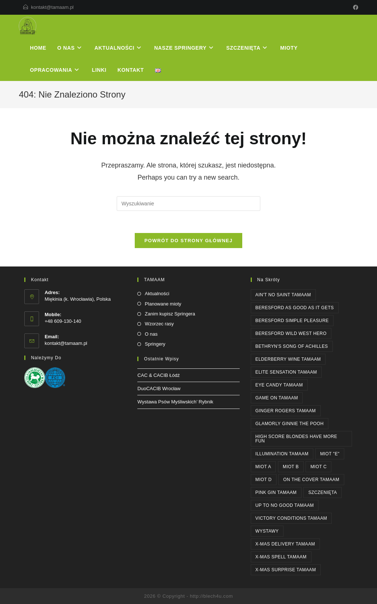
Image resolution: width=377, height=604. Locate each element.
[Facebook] (354, 7)
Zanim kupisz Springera (170, 314)
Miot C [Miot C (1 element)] (318, 466)
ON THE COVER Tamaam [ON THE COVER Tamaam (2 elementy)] (311, 479)
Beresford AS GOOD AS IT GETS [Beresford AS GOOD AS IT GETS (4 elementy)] (295, 307)
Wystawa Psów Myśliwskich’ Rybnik (175, 402)
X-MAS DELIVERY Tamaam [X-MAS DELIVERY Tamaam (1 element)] (285, 544)
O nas (151, 334)
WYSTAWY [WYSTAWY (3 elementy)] (267, 531)
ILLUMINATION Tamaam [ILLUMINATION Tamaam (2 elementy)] (282, 453)
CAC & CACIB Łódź (158, 375)
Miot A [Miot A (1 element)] (263, 466)
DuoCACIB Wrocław (158, 388)
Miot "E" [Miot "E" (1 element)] (329, 453)
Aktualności (157, 293)
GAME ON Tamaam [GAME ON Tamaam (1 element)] (277, 397)
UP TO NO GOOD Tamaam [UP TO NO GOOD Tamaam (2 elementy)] (285, 505)
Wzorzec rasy (159, 323)
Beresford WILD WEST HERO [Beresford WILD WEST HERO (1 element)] (291, 333)
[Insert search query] (188, 203)
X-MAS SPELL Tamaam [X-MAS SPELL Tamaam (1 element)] (281, 556)
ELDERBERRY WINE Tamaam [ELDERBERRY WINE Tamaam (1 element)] (288, 359)
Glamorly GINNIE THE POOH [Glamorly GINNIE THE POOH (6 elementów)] (290, 423)
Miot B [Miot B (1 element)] (291, 466)
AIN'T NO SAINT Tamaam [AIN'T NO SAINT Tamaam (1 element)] (283, 294)
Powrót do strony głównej (188, 240)
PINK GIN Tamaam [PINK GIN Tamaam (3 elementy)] (276, 492)
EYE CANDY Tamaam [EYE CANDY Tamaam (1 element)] (279, 385)
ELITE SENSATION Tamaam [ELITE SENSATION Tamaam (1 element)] (286, 372)
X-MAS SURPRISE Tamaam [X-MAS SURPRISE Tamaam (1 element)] (286, 569)
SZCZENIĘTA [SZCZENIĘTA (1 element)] (322, 492)
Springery (155, 344)
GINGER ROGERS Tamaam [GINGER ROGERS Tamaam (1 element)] (286, 410)
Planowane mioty (163, 304)
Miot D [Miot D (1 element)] (264, 479)
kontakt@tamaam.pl (52, 7)
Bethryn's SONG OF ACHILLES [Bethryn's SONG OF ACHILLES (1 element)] (292, 346)
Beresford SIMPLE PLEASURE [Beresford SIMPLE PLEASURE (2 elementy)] (292, 320)
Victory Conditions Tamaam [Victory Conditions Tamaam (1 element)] (291, 518)
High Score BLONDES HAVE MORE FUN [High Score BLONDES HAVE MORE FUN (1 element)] (296, 439)
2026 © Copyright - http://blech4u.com (188, 596)
